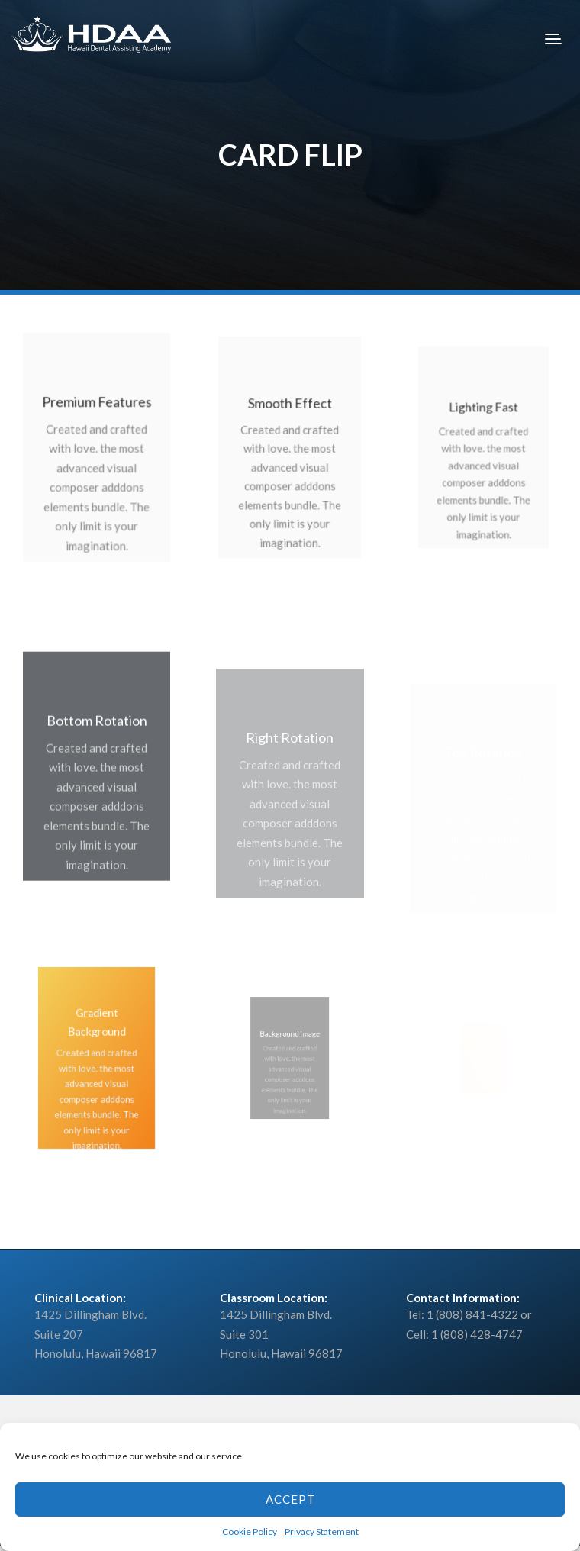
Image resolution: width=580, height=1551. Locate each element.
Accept (290, 1499)
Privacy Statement (322, 1531)
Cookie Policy (249, 1531)
